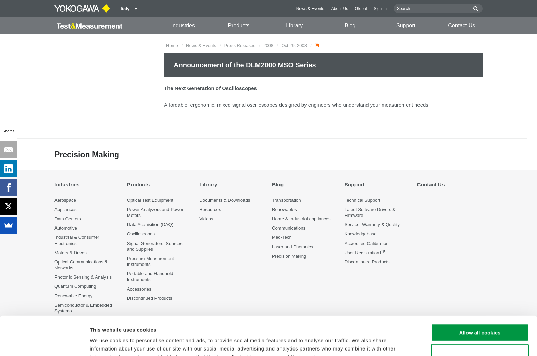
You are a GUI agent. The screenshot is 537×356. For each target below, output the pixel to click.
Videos (206, 218)
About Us (339, 8)
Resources (210, 209)
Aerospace (65, 200)
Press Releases (239, 45)
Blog (350, 25)
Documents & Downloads (224, 200)
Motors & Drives (70, 252)
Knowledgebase (361, 233)
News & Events (310, 8)
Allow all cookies (480, 296)
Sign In (380, 8)
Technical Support (362, 200)
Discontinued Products (367, 262)
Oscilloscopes (141, 233)
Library (294, 25)
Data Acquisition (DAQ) (150, 224)
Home (172, 45)
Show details (359, 342)
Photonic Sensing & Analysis (83, 277)
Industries (183, 25)
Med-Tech (282, 237)
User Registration (362, 252)
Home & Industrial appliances (301, 218)
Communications (288, 228)
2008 (268, 45)
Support (405, 25)
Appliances (65, 209)
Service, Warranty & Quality (372, 224)
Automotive (65, 228)
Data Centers (67, 218)
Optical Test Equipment (150, 200)
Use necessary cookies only (480, 316)
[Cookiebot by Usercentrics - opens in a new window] (44, 342)
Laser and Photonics (292, 246)
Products (238, 25)
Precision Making (289, 256)
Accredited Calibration (367, 243)
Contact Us (461, 25)
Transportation (286, 200)
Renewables (284, 209)
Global (361, 8)
